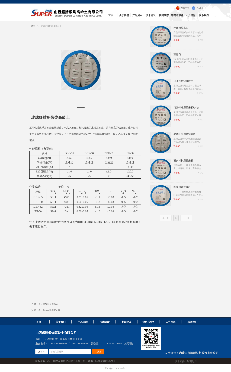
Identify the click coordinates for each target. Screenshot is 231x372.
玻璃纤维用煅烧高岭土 (186, 134)
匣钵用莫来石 (181, 28)
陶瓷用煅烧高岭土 (183, 187)
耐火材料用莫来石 (183, 160)
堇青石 (177, 54)
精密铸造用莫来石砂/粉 (186, 107)
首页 (33, 26)
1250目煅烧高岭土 (183, 81)
